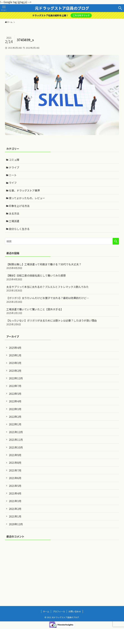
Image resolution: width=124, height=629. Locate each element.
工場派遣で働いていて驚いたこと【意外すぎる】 (62, 311)
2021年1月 (15, 516)
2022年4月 (15, 401)
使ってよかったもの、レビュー (27, 198)
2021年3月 (15, 501)
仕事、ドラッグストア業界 (24, 190)
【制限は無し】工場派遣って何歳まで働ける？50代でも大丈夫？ (62, 266)
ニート (13, 175)
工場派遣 (14, 221)
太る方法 (14, 213)
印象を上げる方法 (19, 206)
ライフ (13, 183)
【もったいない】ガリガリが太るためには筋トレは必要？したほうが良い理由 (62, 322)
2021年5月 (15, 486)
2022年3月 (15, 409)
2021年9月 (15, 455)
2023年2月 (15, 371)
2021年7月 (15, 470)
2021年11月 (16, 440)
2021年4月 (15, 493)
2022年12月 (16, 378)
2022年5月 (15, 394)
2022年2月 (15, 417)
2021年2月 (15, 509)
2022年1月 (15, 424)
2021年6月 (15, 478)
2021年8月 (15, 463)
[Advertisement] (62, 567)
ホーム (46, 611)
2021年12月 (16, 432)
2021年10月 (16, 447)
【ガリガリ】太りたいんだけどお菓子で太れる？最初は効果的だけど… (62, 299)
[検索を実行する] (116, 241)
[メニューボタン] (4, 8)
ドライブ (14, 167)
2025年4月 (15, 348)
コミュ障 (14, 160)
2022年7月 (15, 386)
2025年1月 (15, 355)
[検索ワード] (62, 241)
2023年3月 (15, 363)
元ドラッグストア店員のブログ (62, 8)
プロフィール (59, 611)
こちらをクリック (81, 15)
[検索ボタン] (120, 8)
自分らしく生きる (19, 229)
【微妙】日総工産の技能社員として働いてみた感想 (62, 277)
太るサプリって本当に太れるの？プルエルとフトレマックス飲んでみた (62, 288)
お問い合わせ (74, 611)
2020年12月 (16, 524)
